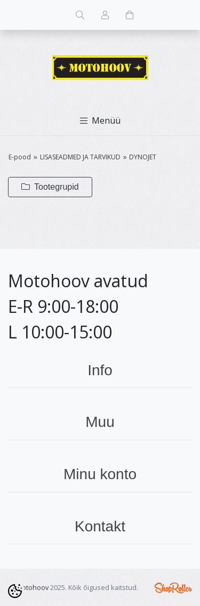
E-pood (20, 156)
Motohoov (32, 587)
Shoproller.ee (173, 588)
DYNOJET (142, 156)
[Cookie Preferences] (15, 591)
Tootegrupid (50, 186)
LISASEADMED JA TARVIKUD (80, 156)
